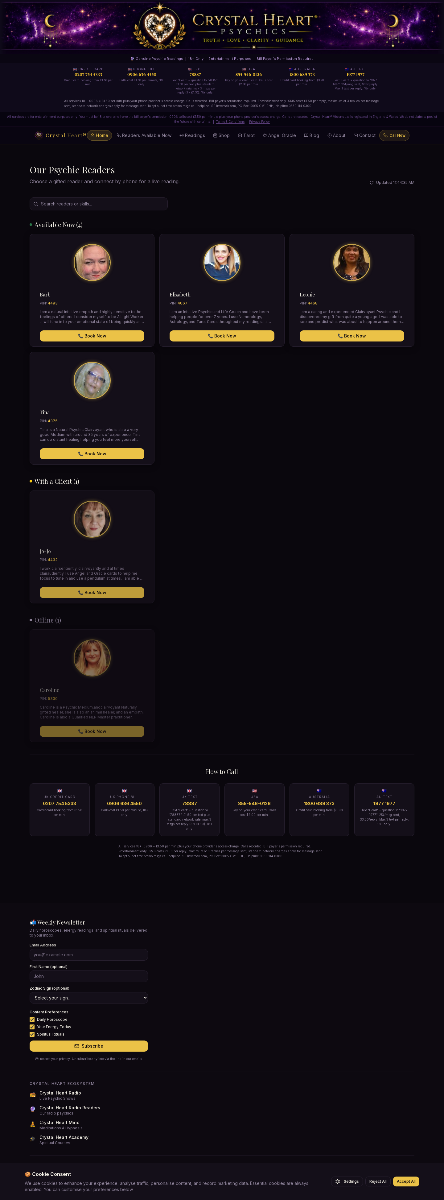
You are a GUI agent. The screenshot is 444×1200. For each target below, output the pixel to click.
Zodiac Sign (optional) (49, 988)
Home (99, 135)
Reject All (378, 1181)
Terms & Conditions (230, 121)
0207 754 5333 (59, 803)
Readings (192, 135)
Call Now (394, 135)
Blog (311, 135)
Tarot (246, 135)
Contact (365, 135)
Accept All (406, 1181)
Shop (221, 135)
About (336, 135)
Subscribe (88, 1046)
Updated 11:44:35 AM (391, 182)
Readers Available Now (144, 135)
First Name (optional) (49, 966)
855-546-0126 (254, 803)
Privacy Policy (259, 121)
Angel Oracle (279, 135)
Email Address (43, 945)
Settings (347, 1181)
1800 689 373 (319, 803)
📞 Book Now (92, 335)
